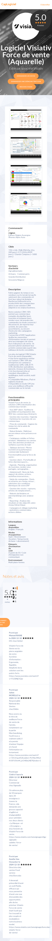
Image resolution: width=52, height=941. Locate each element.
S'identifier (45, 4)
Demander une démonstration (26, 81)
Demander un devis (26, 76)
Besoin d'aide (26, 87)
